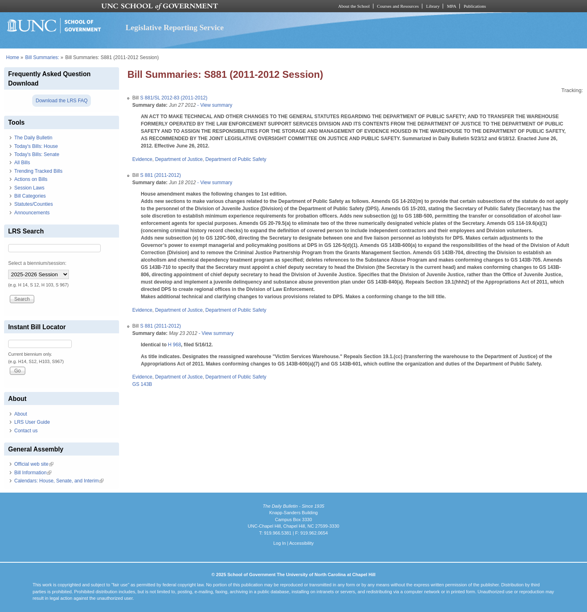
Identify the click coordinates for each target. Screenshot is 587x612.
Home (12, 57)
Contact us (26, 431)
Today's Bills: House (36, 146)
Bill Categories (30, 196)
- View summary (214, 105)
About (20, 414)
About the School (354, 6)
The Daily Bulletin (33, 138)
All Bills (22, 162)
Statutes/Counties (33, 204)
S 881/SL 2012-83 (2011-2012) (173, 98)
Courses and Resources (398, 6)
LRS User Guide (32, 422)
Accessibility (301, 543)
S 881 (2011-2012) (160, 175)
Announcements (32, 213)
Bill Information (32, 473)
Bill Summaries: (42, 57)
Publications (474, 6)
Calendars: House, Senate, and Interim (59, 481)
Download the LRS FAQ (61, 100)
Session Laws (29, 188)
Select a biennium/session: (37, 263)
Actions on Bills (30, 179)
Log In (279, 543)
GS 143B (142, 384)
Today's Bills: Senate (36, 154)
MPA (451, 6)
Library (432, 6)
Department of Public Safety (235, 159)
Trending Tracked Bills (38, 171)
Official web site (33, 464)
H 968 (174, 345)
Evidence (142, 159)
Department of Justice (179, 159)
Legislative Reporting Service (175, 27)
